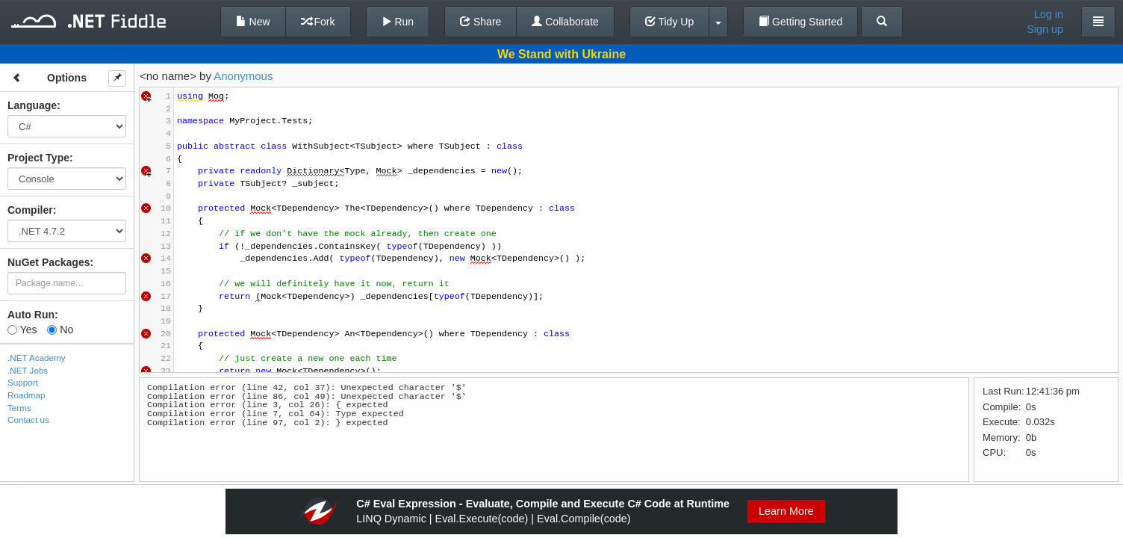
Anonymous (243, 75)
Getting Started (800, 22)
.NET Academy (36, 357)
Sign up (1045, 29)
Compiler (30, 210)
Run (398, 22)
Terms (19, 407)
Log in (1048, 14)
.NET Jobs (27, 370)
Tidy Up (669, 22)
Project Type (38, 158)
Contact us (28, 419)
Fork (318, 22)
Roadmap (26, 395)
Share (480, 22)
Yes (22, 330)
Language (32, 105)
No (60, 330)
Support (22, 382)
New (253, 22)
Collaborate (565, 22)
